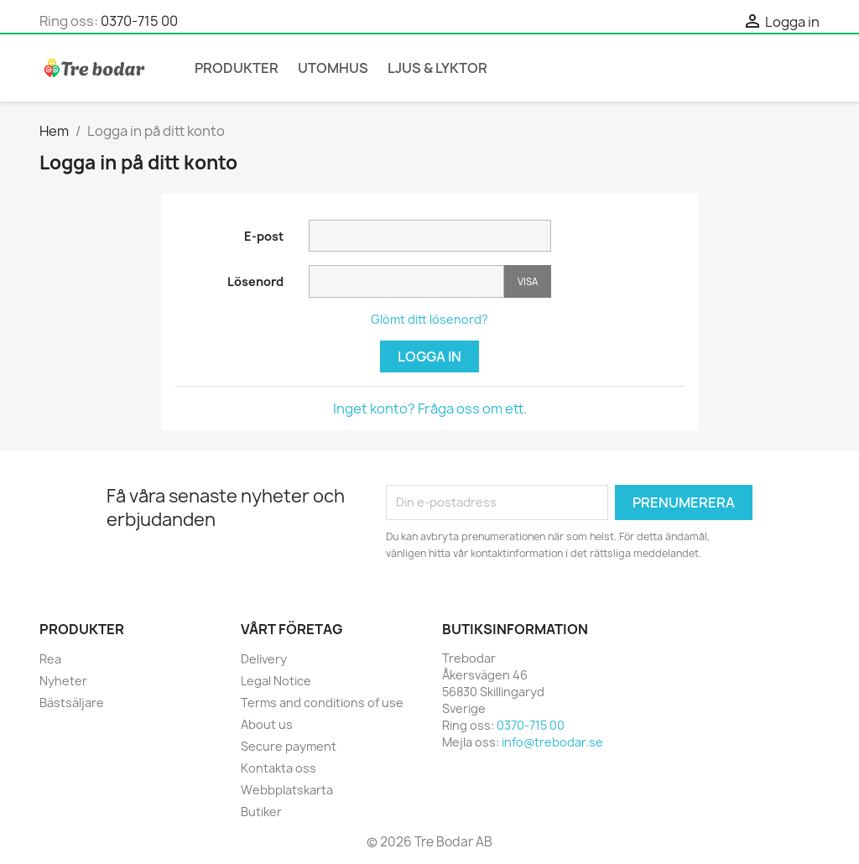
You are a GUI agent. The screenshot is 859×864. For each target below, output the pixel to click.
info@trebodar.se (552, 742)
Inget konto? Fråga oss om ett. (430, 408)
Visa (528, 281)
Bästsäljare (71, 702)
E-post (264, 236)
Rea (50, 659)
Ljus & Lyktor (437, 68)
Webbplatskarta (287, 790)
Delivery (264, 659)
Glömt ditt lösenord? (429, 319)
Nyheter (63, 681)
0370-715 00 (139, 21)
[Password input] (406, 281)
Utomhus (333, 68)
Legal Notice (276, 681)
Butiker (261, 812)
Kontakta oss (278, 768)
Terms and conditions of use (322, 702)
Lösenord (255, 281)
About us (267, 724)
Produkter (237, 68)
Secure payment (288, 746)
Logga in (429, 356)
